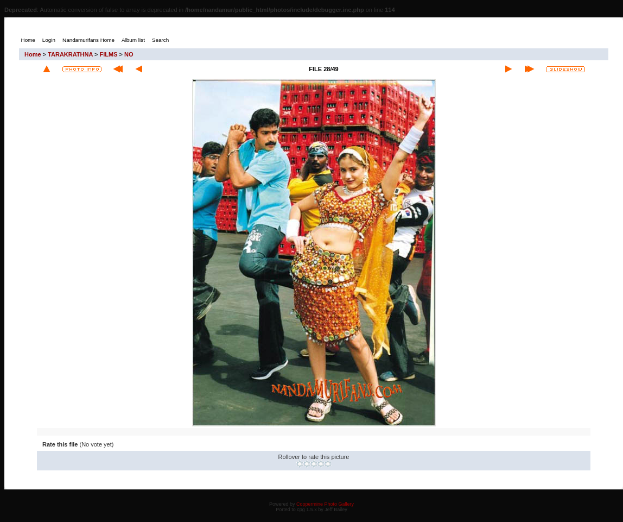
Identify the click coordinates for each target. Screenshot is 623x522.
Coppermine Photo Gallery (325, 504)
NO (129, 54)
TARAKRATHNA (70, 54)
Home (32, 54)
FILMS (109, 54)
